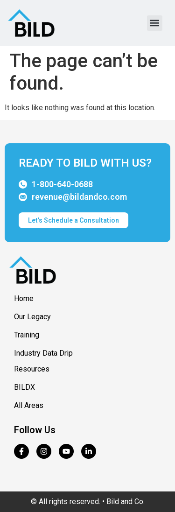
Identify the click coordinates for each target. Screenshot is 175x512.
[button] (154, 23)
